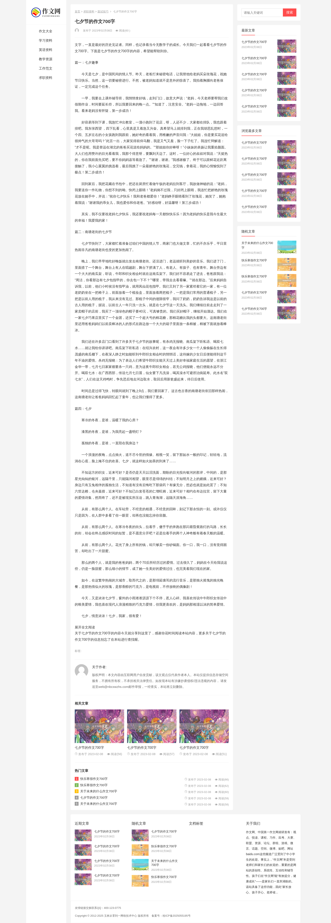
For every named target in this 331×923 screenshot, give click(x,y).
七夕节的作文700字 (89, 747)
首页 (77, 11)
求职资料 (88, 11)
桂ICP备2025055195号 (177, 915)
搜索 (289, 12)
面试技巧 (103, 11)
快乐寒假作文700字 (94, 778)
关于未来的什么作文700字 (98, 791)
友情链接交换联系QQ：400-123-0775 (98, 907)
